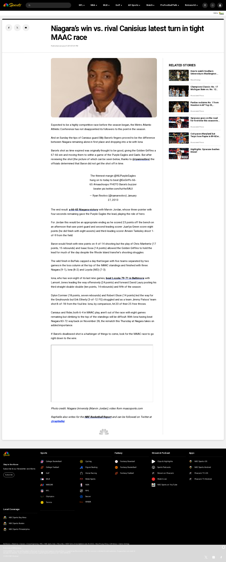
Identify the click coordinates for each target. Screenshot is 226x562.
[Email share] (26, 27)
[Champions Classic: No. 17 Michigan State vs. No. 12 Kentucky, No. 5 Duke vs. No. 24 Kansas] (179, 91)
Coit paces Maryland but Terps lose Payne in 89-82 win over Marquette (205, 135)
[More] (205, 5)
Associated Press (197, 96)
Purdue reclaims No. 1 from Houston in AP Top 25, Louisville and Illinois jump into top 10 (204, 103)
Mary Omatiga (195, 80)
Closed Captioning (33, 544)
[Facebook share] (8, 27)
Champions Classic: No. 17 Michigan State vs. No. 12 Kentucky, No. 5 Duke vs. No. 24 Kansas (204, 88)
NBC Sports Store (50, 544)
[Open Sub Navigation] (84, 5)
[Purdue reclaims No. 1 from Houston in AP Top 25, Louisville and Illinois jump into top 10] (179, 106)
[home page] (12, 5)
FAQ (41, 544)
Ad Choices (7, 544)
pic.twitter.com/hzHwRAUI (117, 188)
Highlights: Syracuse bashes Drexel (205, 150)
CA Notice (113, 544)
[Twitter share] (17, 27)
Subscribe (9, 475)
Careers (22, 544)
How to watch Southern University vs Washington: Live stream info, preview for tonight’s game (205, 72)
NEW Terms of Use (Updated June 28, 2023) (79, 544)
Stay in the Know (10, 464)
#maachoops (101, 184)
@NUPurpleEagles (125, 175)
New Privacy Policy (102, 544)
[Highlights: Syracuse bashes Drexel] (179, 153)
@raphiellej (57, 421)
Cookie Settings (124, 544)
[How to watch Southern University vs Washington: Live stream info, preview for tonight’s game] (179, 75)
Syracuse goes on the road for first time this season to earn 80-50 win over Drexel (204, 119)
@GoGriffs (125, 180)
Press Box (60, 544)
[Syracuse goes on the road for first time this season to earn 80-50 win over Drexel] (179, 122)
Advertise (15, 544)
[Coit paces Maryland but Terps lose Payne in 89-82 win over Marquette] (179, 138)
